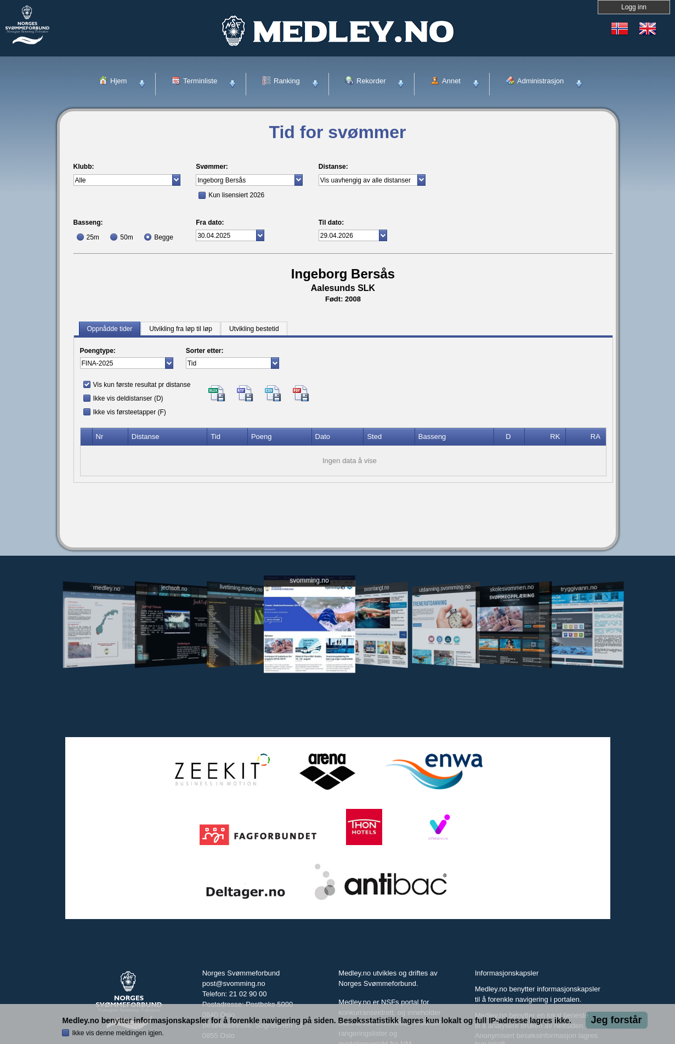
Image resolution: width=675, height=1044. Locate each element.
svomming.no (309, 580)
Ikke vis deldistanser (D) (128, 398)
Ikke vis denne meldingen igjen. (117, 1033)
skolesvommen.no (512, 588)
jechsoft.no (174, 588)
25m (93, 237)
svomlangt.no (376, 588)
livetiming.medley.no (240, 588)
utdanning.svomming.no (445, 588)
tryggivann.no (578, 588)
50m (126, 237)
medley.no (106, 588)
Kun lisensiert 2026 (236, 195)
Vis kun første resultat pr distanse (142, 385)
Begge (163, 237)
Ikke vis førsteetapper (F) (129, 412)
